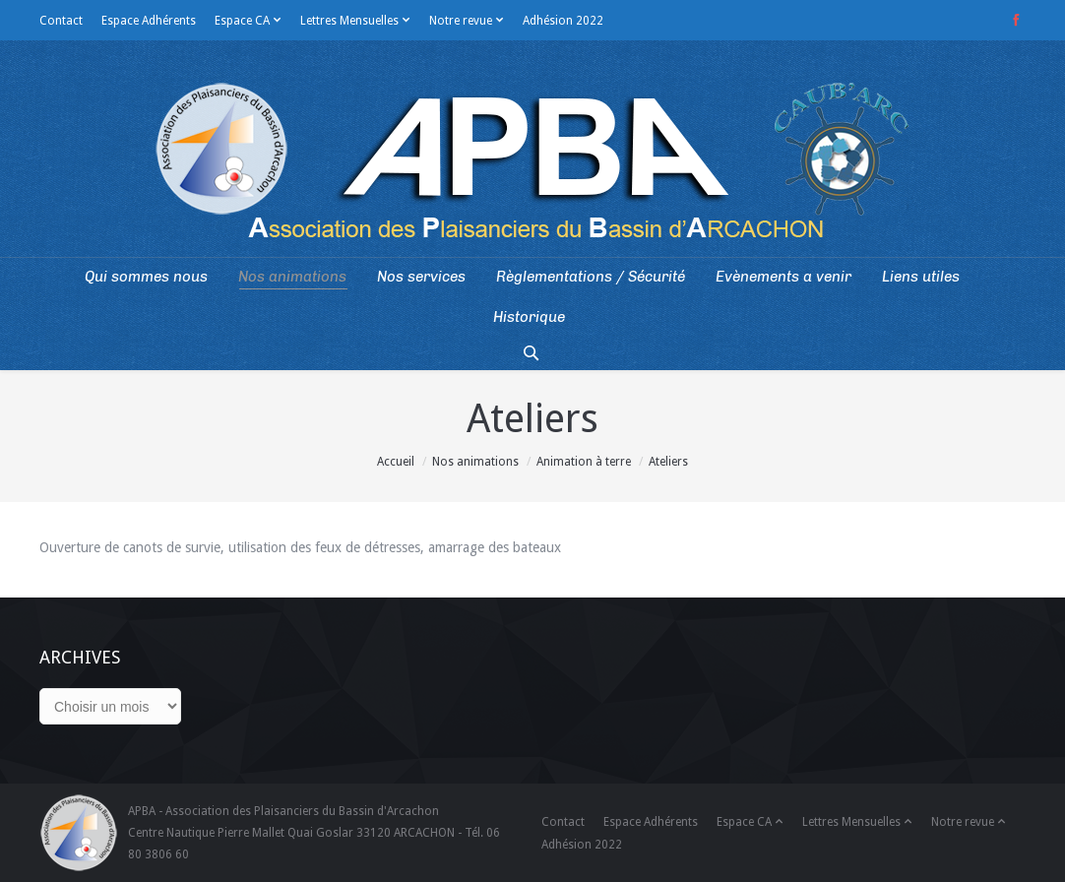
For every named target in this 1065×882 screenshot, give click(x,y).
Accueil (395, 462)
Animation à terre (583, 462)
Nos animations (475, 462)
